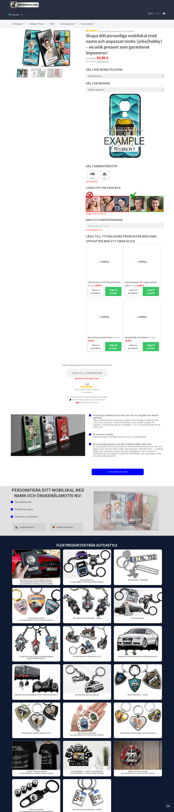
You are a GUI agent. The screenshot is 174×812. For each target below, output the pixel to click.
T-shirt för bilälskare (36, 772)
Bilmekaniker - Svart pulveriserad (87, 772)
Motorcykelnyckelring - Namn (87, 618)
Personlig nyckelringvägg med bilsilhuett (138, 656)
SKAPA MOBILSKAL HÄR (118, 472)
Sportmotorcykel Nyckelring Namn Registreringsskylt (36, 657)
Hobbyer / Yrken (37, 23)
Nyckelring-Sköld (36, 619)
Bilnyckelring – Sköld (138, 695)
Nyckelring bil (87, 581)
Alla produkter (87, 23)
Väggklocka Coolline (138, 772)
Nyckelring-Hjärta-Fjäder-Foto (36, 733)
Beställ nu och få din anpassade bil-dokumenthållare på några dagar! (36, 582)
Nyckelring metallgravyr (87, 695)
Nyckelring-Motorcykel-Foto (87, 656)
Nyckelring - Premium (138, 580)
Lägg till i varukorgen (87, 373)
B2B (53, 23)
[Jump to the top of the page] (168, 806)
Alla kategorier (69, 23)
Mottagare (19, 23)
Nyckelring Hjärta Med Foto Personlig (138, 733)
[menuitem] (15, 15)
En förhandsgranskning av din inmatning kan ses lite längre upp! (89, 365)
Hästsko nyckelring (87, 734)
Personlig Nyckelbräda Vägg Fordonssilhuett (36, 695)
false (95, 510)
